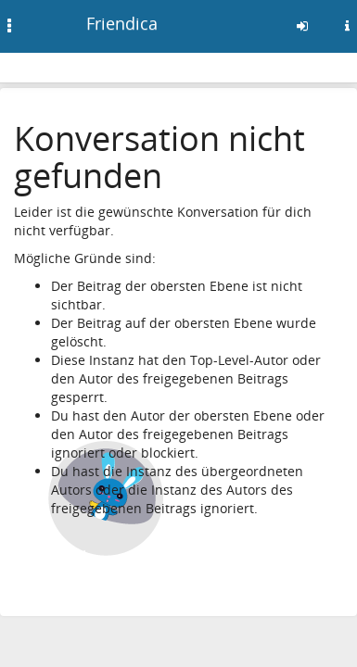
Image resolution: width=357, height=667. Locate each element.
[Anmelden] (302, 25)
